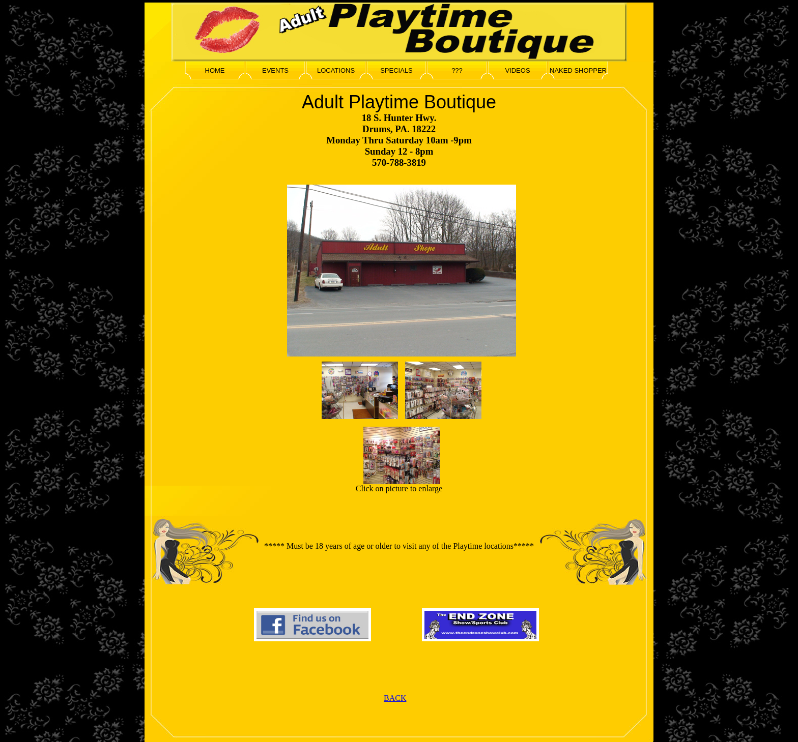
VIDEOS (517, 70)
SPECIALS (396, 70)
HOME (215, 70)
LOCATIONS (336, 70)
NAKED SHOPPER (578, 70)
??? (457, 70)
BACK (395, 698)
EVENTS (275, 70)
